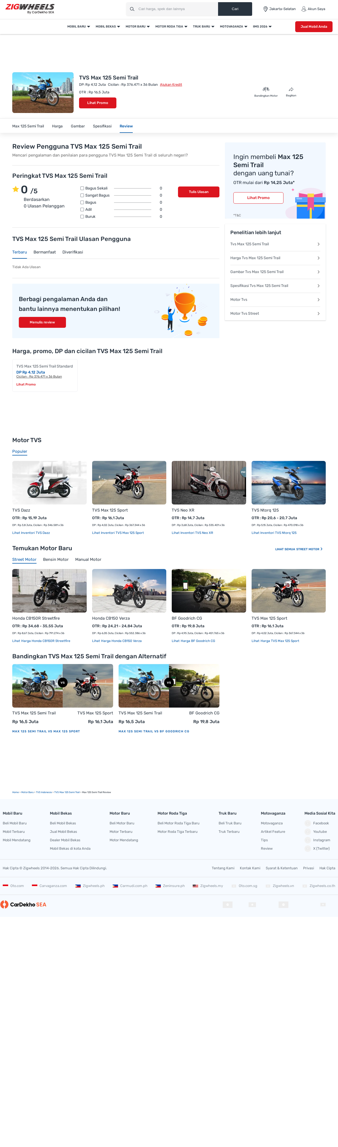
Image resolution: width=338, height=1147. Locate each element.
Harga (57, 126)
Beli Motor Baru (122, 823)
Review (126, 126)
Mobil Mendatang (17, 840)
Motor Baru (136, 26)
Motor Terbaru (121, 832)
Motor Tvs (275, 299)
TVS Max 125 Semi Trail (34, 713)
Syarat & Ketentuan (282, 868)
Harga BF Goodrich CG (197, 641)
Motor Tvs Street (275, 313)
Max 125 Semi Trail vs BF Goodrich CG (154, 731)
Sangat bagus (123, 195)
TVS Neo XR (183, 510)
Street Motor (309, 549)
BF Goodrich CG (187, 618)
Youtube (315, 831)
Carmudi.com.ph (130, 886)
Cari (235, 9)
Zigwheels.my (208, 886)
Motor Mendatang (124, 840)
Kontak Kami (250, 868)
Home (15, 792)
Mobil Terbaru (14, 832)
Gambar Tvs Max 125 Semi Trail (275, 272)
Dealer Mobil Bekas (65, 840)
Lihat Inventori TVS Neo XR (192, 533)
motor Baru (27, 792)
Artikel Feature (273, 832)
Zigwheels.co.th (318, 886)
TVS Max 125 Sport (110, 510)
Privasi (308, 868)
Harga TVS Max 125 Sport (279, 641)
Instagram (317, 840)
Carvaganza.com (49, 886)
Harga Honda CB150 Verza (121, 641)
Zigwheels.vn (279, 886)
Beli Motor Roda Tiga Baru (179, 823)
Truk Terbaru (229, 832)
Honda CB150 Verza (111, 618)
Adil (123, 210)
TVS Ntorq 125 (265, 510)
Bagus (123, 202)
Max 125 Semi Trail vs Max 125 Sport (46, 731)
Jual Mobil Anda (314, 27)
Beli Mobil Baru (15, 823)
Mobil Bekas (106, 26)
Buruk (123, 217)
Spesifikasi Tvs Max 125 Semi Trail (275, 285)
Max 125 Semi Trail (28, 126)
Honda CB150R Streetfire (36, 618)
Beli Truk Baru (230, 823)
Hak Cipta (327, 868)
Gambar (78, 126)
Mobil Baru (76, 26)
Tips (264, 840)
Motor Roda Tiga (169, 26)
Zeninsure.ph (170, 886)
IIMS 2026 (260, 26)
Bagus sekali (123, 188)
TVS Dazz (21, 510)
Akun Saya (313, 9)
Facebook (316, 823)
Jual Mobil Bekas (63, 832)
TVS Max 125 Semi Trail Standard (44, 366)
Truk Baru (201, 26)
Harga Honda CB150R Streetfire (45, 641)
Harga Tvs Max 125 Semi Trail (275, 258)
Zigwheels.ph (90, 886)
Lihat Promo (97, 103)
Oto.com (13, 886)
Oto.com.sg (244, 886)
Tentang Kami (223, 868)
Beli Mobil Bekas (63, 823)
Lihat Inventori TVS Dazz (31, 533)
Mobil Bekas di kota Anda (70, 848)
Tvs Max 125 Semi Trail (275, 244)
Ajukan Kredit (171, 84)
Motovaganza (231, 26)
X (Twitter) (317, 848)
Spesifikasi (102, 126)
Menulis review (42, 322)
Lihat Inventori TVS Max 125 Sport (118, 533)
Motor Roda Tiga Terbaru (178, 832)
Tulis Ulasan (199, 192)
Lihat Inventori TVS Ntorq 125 (274, 533)
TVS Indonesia (44, 792)
